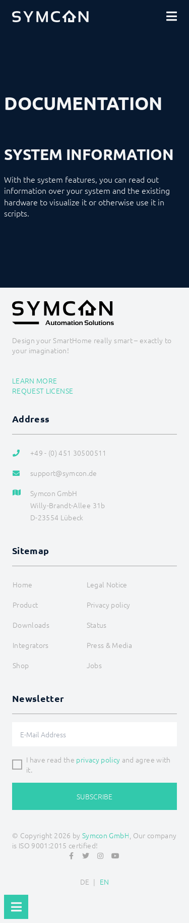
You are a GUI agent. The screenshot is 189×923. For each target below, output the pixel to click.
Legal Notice (107, 584)
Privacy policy (109, 605)
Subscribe (94, 796)
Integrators (31, 645)
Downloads (31, 625)
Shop (21, 665)
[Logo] (50, 16)
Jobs (94, 665)
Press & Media (110, 645)
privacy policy (98, 759)
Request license (42, 391)
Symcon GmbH (106, 835)
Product (25, 605)
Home (22, 584)
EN (104, 882)
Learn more (34, 380)
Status (97, 625)
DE (85, 882)
